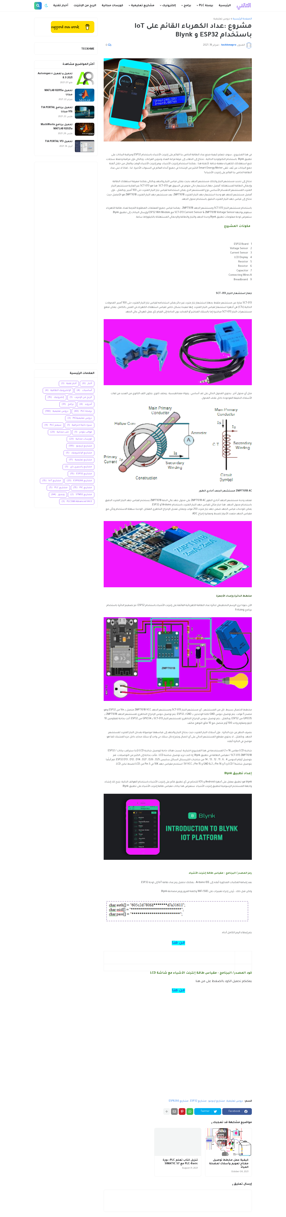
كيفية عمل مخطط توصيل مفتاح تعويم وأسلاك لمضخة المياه (228, 1164)
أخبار (87, 383)
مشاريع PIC (82, 487)
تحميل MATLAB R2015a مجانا (58, 92)
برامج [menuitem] (187, 5)
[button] (46, 6)
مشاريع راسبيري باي (78, 467)
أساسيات (84, 390)
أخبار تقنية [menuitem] (60, 5)
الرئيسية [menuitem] (225, 5)
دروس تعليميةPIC (80, 418)
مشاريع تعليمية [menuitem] (142, 5)
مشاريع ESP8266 (178, 1101)
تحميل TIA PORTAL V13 (58, 141)
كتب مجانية (59, 432)
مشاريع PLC (58, 487)
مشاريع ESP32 (198, 1101)
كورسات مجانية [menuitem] (112, 5)
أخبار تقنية (68, 383)
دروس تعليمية (222, 19)
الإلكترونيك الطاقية (58, 390)
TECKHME (87, 49)
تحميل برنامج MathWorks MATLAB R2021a (56, 126)
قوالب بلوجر (83, 432)
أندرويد (85, 404)
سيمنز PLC (52, 425)
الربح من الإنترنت (81, 397)
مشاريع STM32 (81, 494)
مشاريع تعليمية (80, 460)
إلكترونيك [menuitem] (169, 5)
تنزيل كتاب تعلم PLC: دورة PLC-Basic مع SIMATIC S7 (180, 1162)
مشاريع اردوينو (216, 1101)
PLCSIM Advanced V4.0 (77, 501)
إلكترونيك (56, 397)
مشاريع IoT (51, 481)
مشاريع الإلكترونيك (79, 453)
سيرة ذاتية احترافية (79, 425)
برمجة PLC (83, 411)
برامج (68, 404)
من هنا (178, 943)
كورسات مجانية (80, 439)
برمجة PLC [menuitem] (206, 5)
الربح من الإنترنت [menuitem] (85, 5)
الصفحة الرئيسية (242, 19)
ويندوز (58, 494)
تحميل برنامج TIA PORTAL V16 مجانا (56, 109)
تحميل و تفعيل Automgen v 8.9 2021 (55, 75)
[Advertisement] (66, 262)
